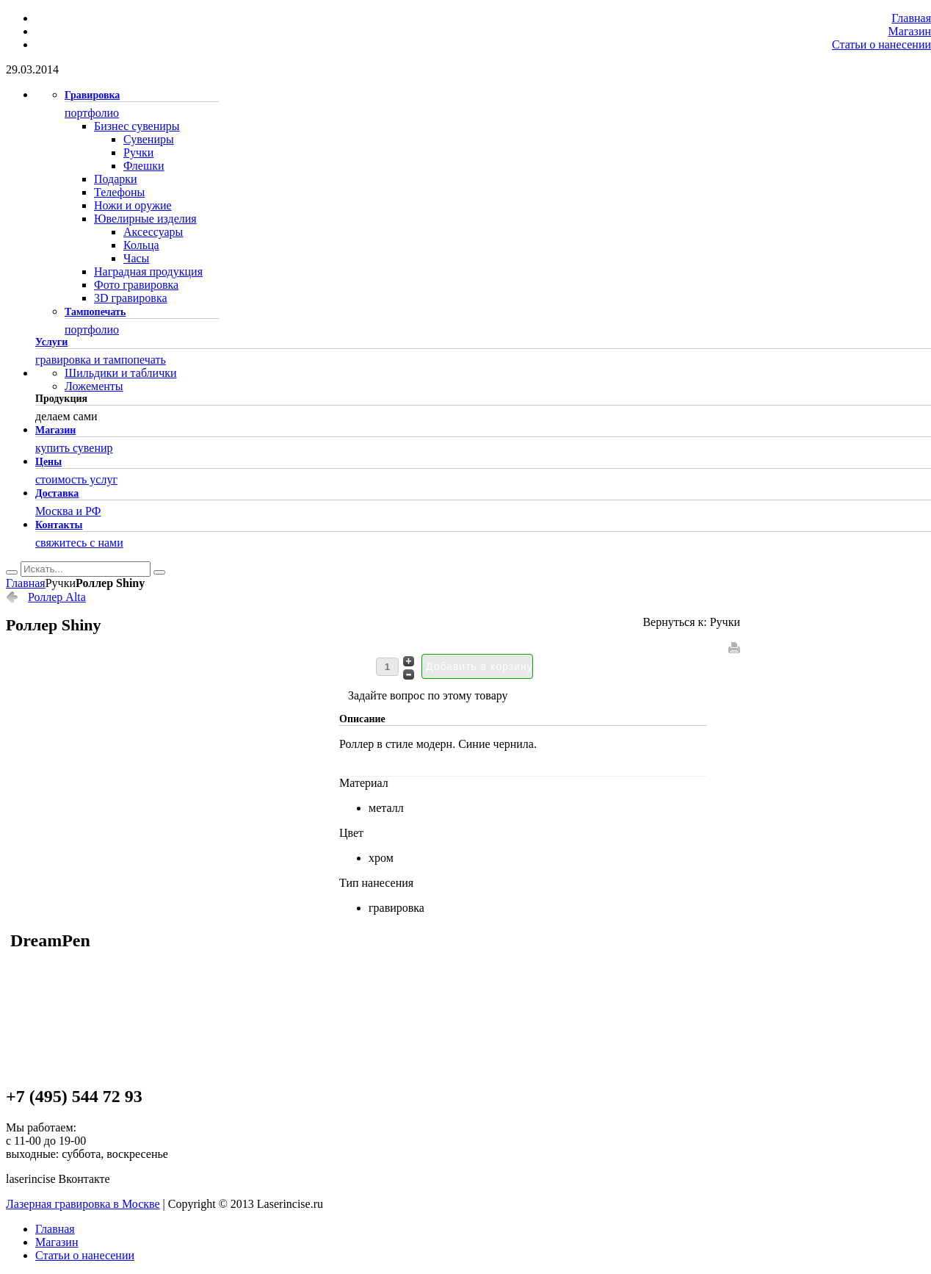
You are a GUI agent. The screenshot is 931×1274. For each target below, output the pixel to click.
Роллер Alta (57, 597)
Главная (26, 583)
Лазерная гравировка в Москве (83, 1204)
